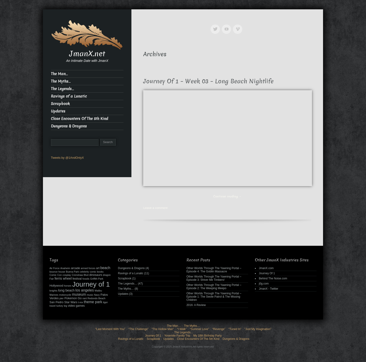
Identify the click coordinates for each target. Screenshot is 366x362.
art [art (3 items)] (98, 268)
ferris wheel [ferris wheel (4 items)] (63, 278)
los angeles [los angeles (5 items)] (84, 290)
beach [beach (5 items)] (105, 268)
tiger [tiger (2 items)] (105, 302)
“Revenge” (218, 329)
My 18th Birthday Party (207, 335)
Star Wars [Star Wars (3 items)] (70, 302)
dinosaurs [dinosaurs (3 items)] (95, 275)
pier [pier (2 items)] (62, 298)
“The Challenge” (138, 329)
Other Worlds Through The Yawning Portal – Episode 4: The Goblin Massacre (214, 270)
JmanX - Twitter (268, 288)
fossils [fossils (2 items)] (85, 278)
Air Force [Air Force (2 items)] (54, 268)
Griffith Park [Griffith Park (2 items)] (96, 278)
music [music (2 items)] (90, 294)
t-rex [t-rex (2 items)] (80, 302)
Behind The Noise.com (273, 278)
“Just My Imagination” (258, 329)
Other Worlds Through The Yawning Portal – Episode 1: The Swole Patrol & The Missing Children (214, 297)
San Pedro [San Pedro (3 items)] (56, 302)
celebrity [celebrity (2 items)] (84, 271)
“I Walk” (182, 329)
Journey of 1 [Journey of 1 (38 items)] (91, 284)
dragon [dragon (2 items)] (107, 275)
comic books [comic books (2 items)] (96, 271)
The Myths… (60, 81)
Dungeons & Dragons (69, 126)
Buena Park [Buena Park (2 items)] (72, 271)
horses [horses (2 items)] (67, 285)
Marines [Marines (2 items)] (53, 294)
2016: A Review (196, 305)
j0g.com (264, 283)
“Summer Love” (199, 329)
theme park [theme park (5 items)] (93, 302)
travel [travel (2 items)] (52, 305)
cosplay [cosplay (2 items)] (67, 275)
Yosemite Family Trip (177, 335)
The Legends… (62, 88)
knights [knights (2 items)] (53, 290)
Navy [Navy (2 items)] (97, 294)
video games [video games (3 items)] (76, 305)
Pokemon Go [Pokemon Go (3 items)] (73, 298)
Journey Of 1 (267, 273)
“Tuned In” (235, 329)
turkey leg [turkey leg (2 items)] (61, 305)
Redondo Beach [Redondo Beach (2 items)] (96, 298)
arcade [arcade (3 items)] (75, 268)
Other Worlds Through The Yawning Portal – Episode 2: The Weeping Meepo (214, 286)
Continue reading (227, 196)
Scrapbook (60, 103)
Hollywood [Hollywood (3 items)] (56, 285)
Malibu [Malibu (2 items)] (98, 290)
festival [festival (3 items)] (76, 278)
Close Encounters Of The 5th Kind (79, 118)
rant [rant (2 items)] (84, 298)
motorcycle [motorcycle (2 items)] (65, 294)
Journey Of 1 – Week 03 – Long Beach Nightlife (208, 81)
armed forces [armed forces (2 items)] (88, 268)
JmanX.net (87, 54)
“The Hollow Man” (163, 329)
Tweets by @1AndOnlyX (67, 157)
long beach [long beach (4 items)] (66, 290)
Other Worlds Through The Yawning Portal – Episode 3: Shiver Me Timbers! (214, 278)
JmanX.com (266, 268)
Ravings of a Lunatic (69, 96)
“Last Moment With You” (110, 329)
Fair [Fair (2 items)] (51, 278)
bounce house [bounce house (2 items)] (57, 271)
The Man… (59, 73)
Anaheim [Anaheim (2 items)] (65, 268)
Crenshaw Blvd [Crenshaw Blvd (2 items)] (80, 275)
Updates (58, 111)
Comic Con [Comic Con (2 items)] (55, 275)
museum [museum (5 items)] (79, 294)
